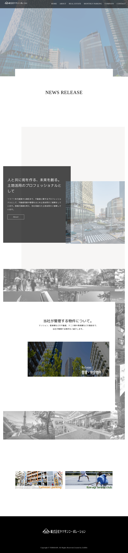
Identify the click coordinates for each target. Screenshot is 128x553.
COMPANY (109, 4)
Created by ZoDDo (80, 548)
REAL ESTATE (75, 4)
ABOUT (63, 4)
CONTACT (121, 4)
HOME (54, 4)
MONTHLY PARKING (93, 4)
